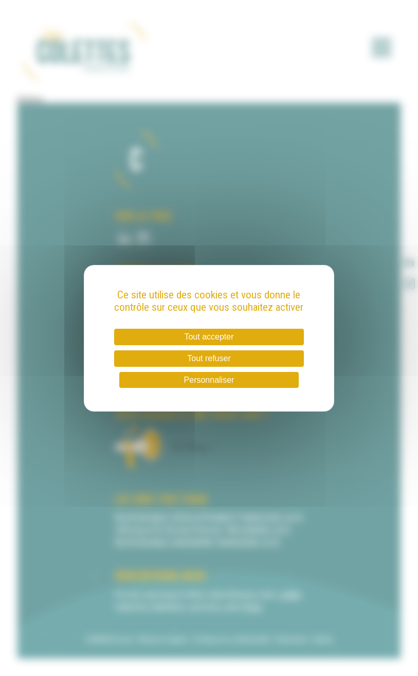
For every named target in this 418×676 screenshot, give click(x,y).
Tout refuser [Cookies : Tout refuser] (208, 358)
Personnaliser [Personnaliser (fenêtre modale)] (209, 380)
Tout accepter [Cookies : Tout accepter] (208, 336)
